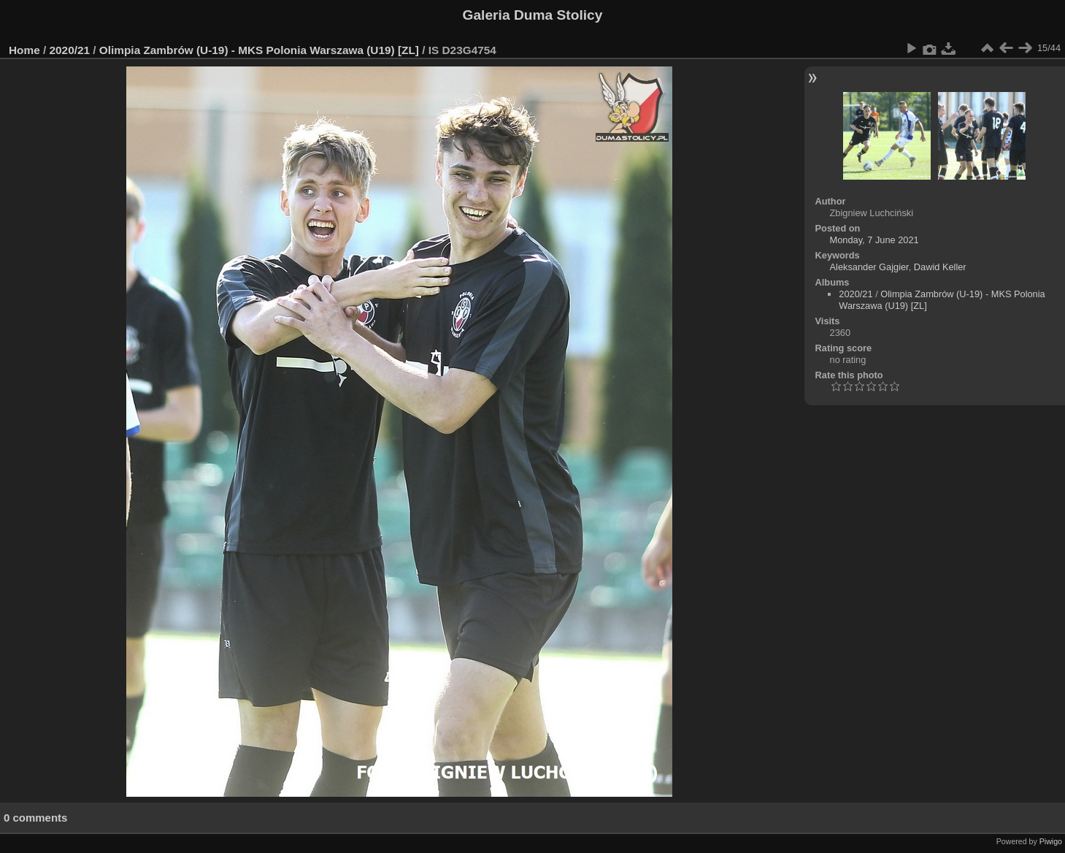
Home (24, 50)
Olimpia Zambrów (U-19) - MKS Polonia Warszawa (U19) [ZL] (259, 50)
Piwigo (1050, 841)
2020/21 (70, 50)
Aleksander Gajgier (869, 266)
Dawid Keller (940, 266)
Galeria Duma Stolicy (533, 15)
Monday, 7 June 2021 (874, 239)
